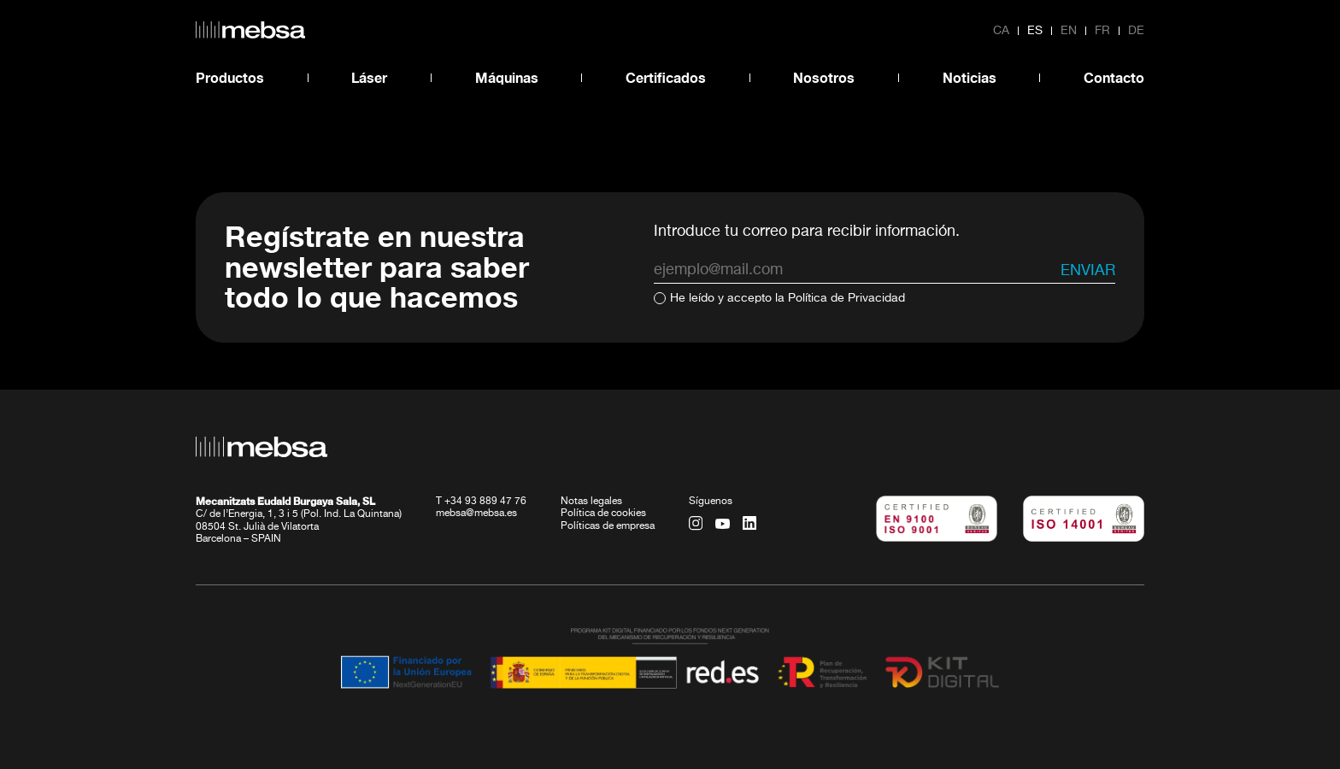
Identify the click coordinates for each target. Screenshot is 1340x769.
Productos (230, 77)
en (1069, 31)
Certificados (666, 77)
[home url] (250, 29)
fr (1102, 31)
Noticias (969, 77)
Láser (369, 77)
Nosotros (824, 77)
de (1136, 31)
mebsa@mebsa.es (476, 513)
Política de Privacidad (846, 298)
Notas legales (591, 501)
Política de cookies (603, 513)
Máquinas (506, 77)
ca (1001, 31)
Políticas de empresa (608, 525)
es (1035, 31)
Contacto (1114, 77)
